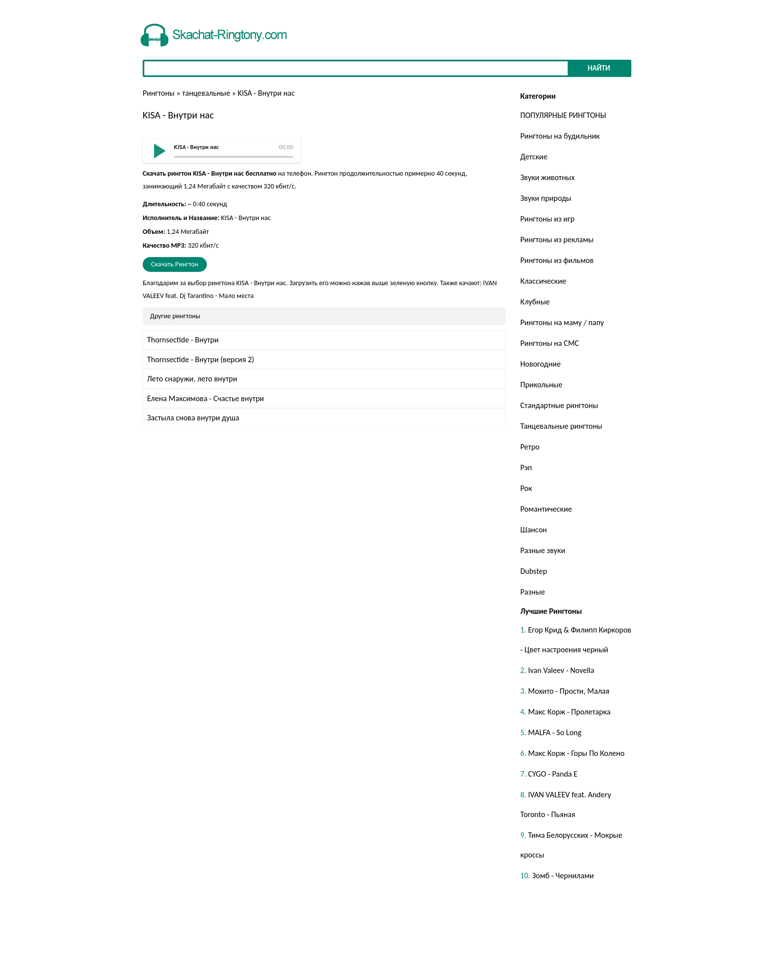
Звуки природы (545, 198)
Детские (533, 156)
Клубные (535, 301)
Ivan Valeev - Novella (561, 670)
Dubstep (533, 571)
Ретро (530, 446)
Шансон (533, 529)
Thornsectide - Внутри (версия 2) (200, 359)
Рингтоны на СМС (549, 343)
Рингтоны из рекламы (556, 239)
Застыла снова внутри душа (193, 417)
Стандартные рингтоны (559, 405)
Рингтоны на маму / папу (562, 322)
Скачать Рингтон (174, 264)
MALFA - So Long (554, 732)
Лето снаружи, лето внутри (192, 378)
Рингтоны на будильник (560, 136)
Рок (526, 488)
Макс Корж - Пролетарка (569, 711)
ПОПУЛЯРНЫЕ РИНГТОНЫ (563, 115)
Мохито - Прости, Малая (569, 691)
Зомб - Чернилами (563, 875)
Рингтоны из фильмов (557, 260)
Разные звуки (542, 550)
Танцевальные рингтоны (561, 426)
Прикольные (541, 384)
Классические (543, 281)
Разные (532, 592)
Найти (598, 68)
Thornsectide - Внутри (183, 339)
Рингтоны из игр (547, 219)
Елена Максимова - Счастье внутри (205, 398)
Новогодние (540, 364)
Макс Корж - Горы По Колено (576, 753)
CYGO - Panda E (553, 774)
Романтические (546, 509)
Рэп (526, 467)
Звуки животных (547, 177)
